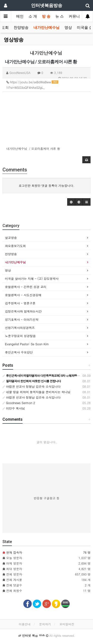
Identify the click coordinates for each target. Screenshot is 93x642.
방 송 (46, 16)
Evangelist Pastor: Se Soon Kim (27, 344)
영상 (68, 27)
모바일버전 (67, 624)
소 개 (33, 16)
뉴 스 (59, 16)
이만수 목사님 (13, 408)
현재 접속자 (14, 552)
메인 (20, 16)
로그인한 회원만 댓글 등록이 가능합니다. (46, 185)
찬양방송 (21, 27)
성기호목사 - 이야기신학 (21, 319)
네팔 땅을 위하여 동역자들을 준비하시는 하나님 (36, 392)
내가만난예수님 (46, 27)
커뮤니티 (76, 16)
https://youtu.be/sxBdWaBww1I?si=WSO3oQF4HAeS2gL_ (32, 85)
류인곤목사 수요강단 (19, 352)
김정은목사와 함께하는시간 (23, 311)
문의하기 (45, 624)
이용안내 (25, 624)
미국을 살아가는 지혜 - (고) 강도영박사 (32, 278)
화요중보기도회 (15, 246)
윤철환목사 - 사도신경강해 (23, 295)
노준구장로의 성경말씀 (20, 336)
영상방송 (14, 40)
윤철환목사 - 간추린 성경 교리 (25, 287)
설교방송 (11, 237)
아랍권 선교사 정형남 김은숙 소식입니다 (31, 386)
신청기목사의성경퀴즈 (20, 327)
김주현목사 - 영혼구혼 (20, 303)
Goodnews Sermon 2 (18, 403)
